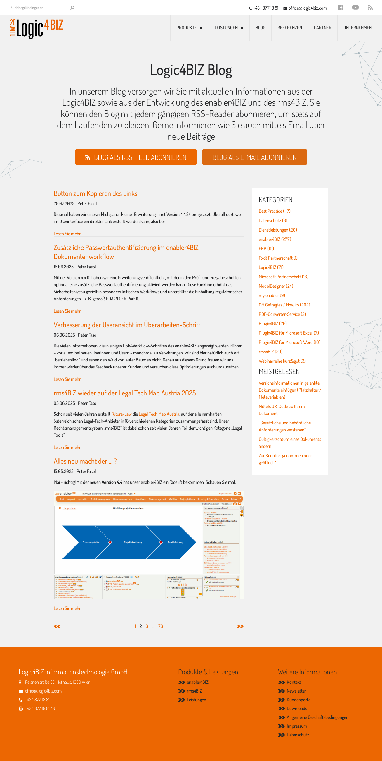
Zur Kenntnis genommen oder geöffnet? (285, 459)
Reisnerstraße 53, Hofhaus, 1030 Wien (58, 682)
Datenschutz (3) (273, 220)
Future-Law (121, 414)
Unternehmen (357, 27)
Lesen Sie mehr (67, 233)
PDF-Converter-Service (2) (282, 314)
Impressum (297, 726)
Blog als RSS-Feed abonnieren (140, 157)
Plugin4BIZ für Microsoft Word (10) (289, 342)
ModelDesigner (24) (276, 286)
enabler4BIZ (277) (275, 239)
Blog (260, 27)
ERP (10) (266, 248)
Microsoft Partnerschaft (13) (283, 277)
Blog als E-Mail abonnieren (255, 157)
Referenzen (289, 27)
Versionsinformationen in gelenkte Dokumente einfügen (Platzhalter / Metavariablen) (290, 390)
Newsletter (296, 691)
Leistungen (226, 27)
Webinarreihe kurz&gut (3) (282, 361)
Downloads (297, 708)
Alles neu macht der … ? (85, 460)
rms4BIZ (194, 691)
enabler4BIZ (198, 682)
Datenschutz (298, 735)
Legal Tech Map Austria (159, 414)
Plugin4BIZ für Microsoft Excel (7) (289, 333)
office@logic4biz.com (308, 8)
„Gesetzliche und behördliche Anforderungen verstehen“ (285, 426)
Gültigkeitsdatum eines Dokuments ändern (290, 442)
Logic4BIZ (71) (271, 267)
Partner (322, 27)
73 (160, 626)
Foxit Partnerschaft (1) (278, 258)
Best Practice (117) (275, 211)
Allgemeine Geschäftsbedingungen (317, 717)
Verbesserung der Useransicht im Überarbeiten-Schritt (127, 324)
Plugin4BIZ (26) (273, 323)
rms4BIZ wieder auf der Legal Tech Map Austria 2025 (125, 392)
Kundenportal (299, 699)
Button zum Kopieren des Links (95, 193)
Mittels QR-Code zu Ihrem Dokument (282, 409)
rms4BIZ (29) (270, 351)
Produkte (186, 27)
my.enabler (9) (272, 295)
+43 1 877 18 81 (265, 8)
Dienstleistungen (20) (278, 230)
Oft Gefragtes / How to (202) (284, 305)
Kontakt (294, 682)
